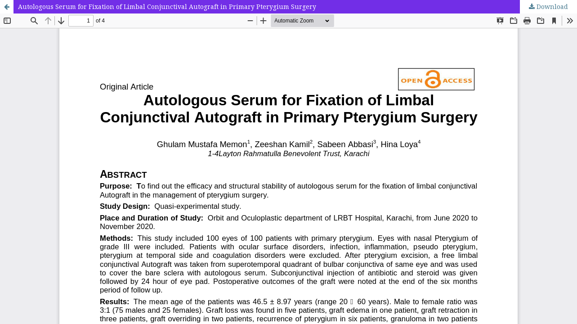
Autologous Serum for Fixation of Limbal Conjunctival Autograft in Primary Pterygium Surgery (167, 6)
